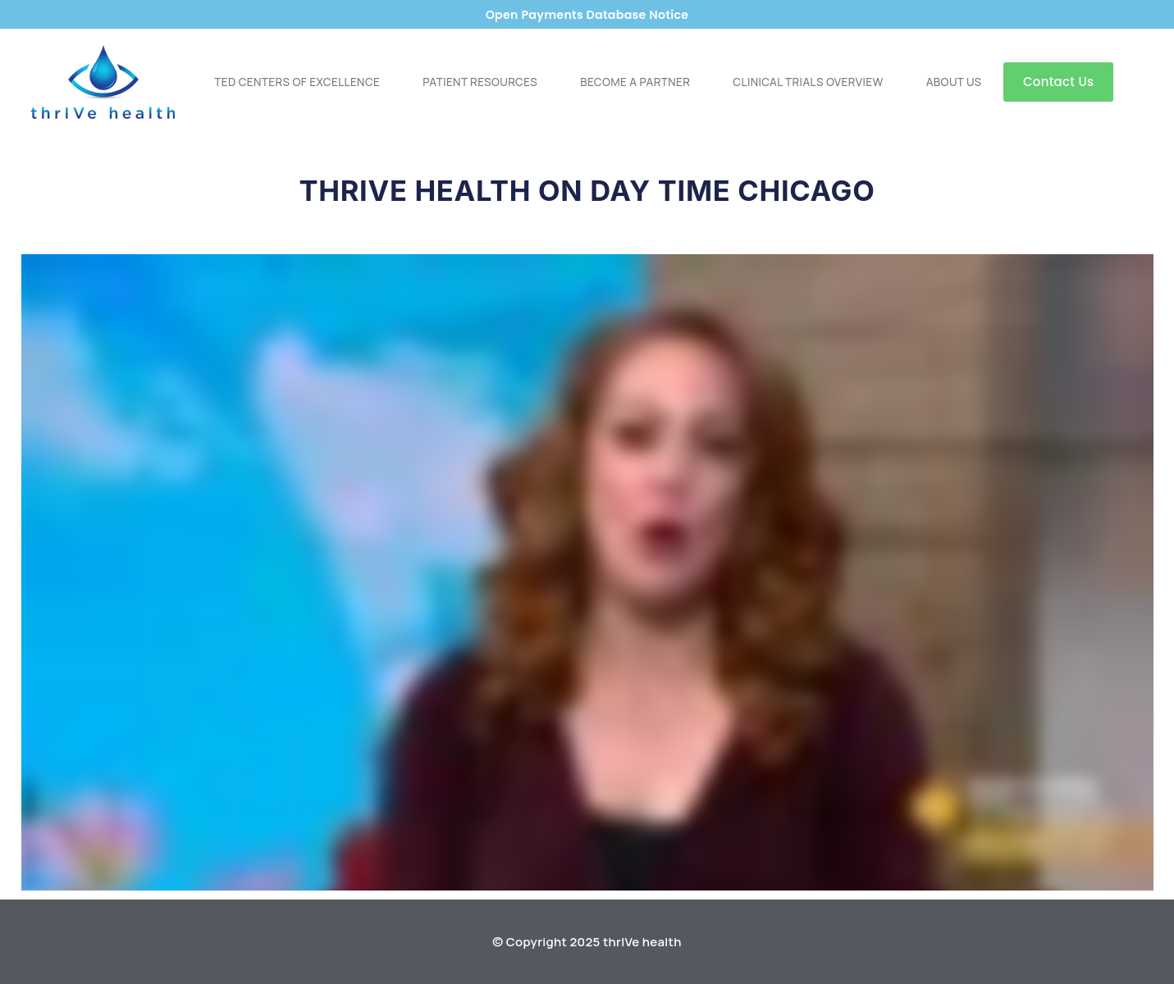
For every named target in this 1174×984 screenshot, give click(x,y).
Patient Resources (480, 82)
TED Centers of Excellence (297, 82)
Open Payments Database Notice (587, 14)
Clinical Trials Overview (808, 82)
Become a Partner (635, 82)
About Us (954, 82)
